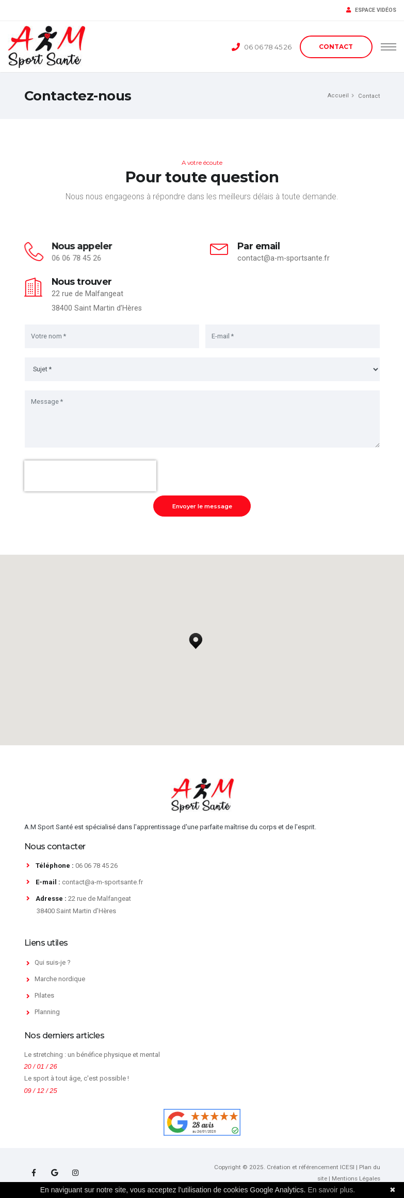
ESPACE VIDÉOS (371, 10)
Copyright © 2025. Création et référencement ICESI (284, 1167)
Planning (47, 1012)
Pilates (44, 995)
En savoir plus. (331, 1190)
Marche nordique (60, 979)
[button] (195, 638)
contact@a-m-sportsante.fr (283, 258)
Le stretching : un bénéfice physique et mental (92, 1054)
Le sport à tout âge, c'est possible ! (76, 1078)
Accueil (338, 95)
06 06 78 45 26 (268, 47)
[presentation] (90, 475)
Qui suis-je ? (53, 962)
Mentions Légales (356, 1178)
